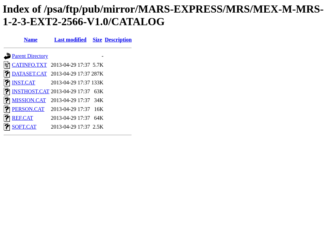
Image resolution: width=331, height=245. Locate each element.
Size (97, 40)
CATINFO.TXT (29, 65)
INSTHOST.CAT (30, 91)
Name (30, 40)
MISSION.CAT (29, 100)
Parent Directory (30, 56)
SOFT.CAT (24, 127)
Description (118, 40)
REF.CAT (22, 118)
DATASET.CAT (29, 74)
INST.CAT (23, 82)
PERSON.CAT (28, 109)
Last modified (70, 40)
